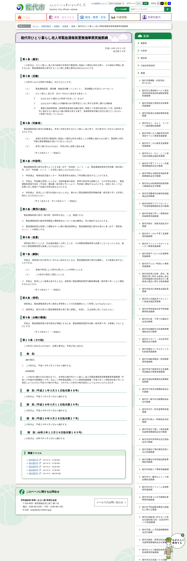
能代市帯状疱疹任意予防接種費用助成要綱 (155, 310)
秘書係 (144, 43)
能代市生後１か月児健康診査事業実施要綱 (155, 498)
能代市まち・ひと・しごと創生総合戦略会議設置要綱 (155, 154)
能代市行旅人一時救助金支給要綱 (155, 420)
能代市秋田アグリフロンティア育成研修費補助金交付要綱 (155, 204)
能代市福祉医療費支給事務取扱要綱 (155, 380)
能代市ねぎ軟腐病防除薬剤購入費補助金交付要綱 (155, 184)
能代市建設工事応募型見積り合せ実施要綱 (155, 450)
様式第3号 (33, 467)
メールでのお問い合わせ (109, 502)
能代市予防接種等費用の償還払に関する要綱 (155, 508)
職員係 (144, 58)
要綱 (146, 36)
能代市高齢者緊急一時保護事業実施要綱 (155, 360)
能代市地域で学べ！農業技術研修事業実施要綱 (155, 214)
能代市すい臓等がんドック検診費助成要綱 (155, 478)
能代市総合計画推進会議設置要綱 (155, 290)
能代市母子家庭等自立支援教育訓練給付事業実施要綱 (155, 370)
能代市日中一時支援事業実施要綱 (155, 410)
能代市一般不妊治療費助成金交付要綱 (155, 400)
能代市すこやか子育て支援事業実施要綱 (155, 234)
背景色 (153, 3)
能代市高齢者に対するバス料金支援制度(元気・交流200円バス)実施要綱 (155, 519)
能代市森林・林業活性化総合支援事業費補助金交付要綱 (155, 541)
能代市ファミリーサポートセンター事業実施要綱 (155, 245)
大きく (139, 3)
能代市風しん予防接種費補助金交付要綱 (155, 531)
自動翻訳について (100, 3)
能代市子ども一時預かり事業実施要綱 (155, 265)
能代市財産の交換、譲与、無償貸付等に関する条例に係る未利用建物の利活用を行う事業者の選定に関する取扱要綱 (155, 278)
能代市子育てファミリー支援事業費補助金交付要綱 (155, 164)
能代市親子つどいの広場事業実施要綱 (155, 254)
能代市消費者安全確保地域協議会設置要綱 (155, 194)
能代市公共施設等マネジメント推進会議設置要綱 (155, 300)
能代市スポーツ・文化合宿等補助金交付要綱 (155, 340)
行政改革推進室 (148, 65)
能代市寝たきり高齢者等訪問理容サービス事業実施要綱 (155, 134)
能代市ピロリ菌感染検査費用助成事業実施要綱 (155, 551)
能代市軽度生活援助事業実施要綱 (155, 114)
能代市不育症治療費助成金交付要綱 (155, 390)
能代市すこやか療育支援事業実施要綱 (155, 144)
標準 (145, 3)
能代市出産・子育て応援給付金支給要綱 (155, 320)
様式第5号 (33, 473)
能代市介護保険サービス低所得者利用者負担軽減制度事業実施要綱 (155, 93)
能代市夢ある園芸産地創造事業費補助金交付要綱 (155, 174)
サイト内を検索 (121, 9)
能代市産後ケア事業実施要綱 (155, 469)
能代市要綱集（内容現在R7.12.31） (153, 81)
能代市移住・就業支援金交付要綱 (155, 224)
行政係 (144, 51)
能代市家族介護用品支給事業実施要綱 (155, 104)
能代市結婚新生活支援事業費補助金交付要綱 (155, 330)
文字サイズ (131, 3)
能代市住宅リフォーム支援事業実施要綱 (155, 488)
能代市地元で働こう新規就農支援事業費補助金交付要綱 (155, 430)
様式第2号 (33, 463)
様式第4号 (33, 470)
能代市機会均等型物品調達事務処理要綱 (155, 460)
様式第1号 (33, 460)
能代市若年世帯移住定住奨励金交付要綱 (155, 440)
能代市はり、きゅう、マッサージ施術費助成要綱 (155, 124)
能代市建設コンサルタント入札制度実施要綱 (155, 350)
